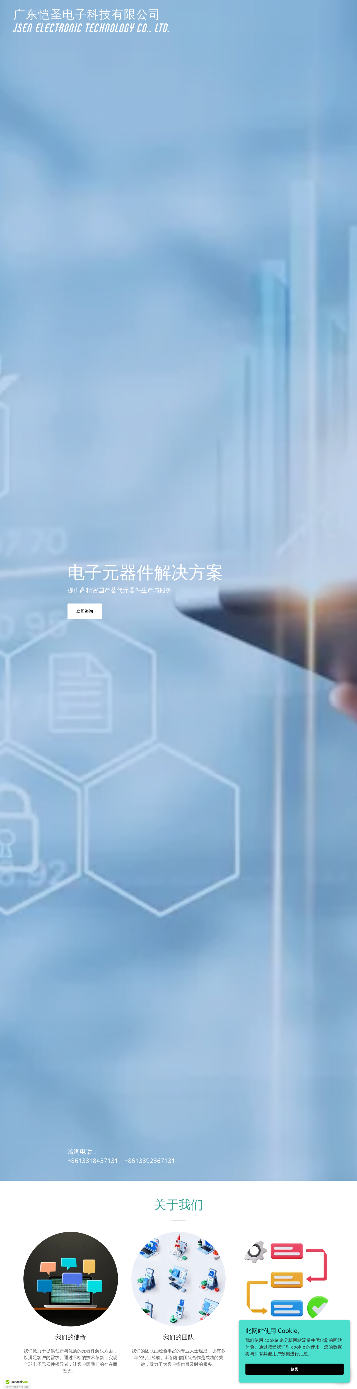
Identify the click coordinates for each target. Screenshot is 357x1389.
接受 (294, 1368)
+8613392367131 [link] (149, 1160)
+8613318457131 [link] (92, 1160)
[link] (178, 31)
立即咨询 (84, 611)
